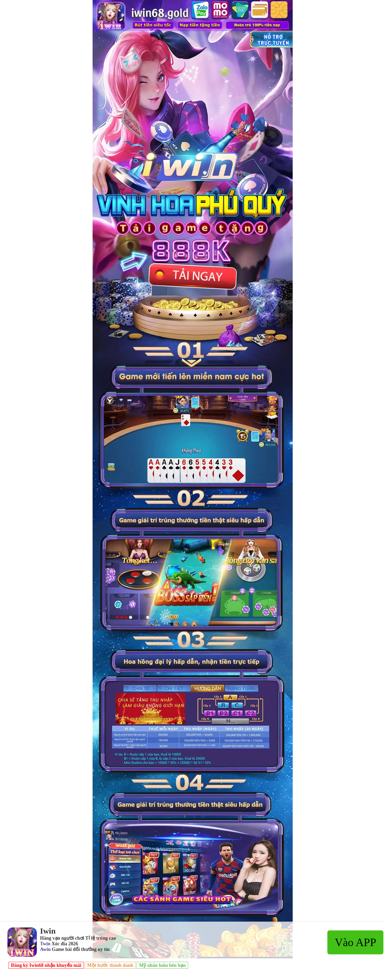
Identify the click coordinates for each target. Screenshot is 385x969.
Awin (45, 949)
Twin (45, 943)
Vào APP (355, 942)
